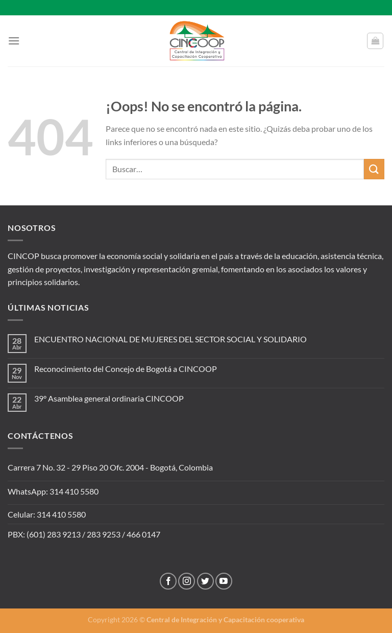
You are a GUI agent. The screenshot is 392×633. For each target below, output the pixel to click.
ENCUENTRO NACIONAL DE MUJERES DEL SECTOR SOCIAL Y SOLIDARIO (170, 339)
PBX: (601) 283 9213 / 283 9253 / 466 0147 (84, 534)
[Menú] (14, 40)
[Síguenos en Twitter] (205, 581)
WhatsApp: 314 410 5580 (53, 491)
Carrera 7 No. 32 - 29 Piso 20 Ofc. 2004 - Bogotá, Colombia (110, 467)
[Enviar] (374, 169)
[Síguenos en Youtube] (223, 581)
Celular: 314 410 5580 (47, 514)
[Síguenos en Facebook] (168, 581)
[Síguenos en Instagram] (186, 581)
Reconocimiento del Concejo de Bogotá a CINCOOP (125, 368)
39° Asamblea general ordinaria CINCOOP (109, 398)
